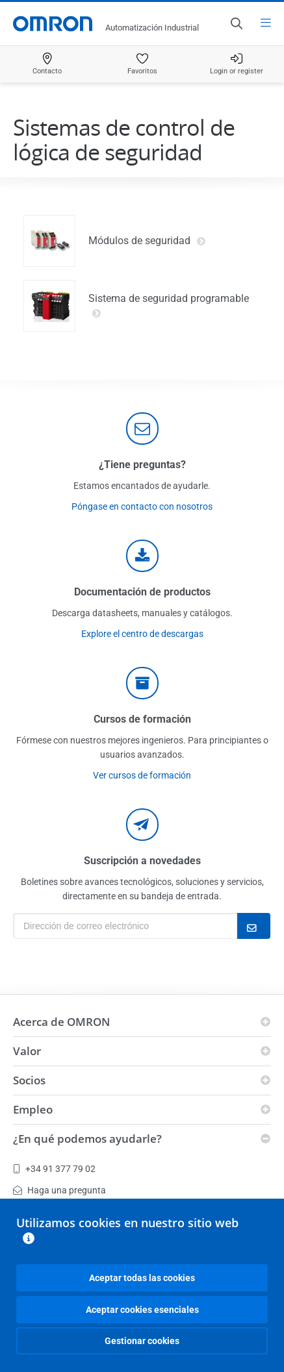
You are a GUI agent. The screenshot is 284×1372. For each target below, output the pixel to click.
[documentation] (142, 556)
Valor (27, 1050)
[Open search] (236, 23)
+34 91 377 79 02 (54, 1169)
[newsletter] (142, 824)
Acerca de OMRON (61, 1021)
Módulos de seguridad (147, 240)
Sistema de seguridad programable (168, 305)
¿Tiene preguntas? (142, 464)
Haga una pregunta (59, 1190)
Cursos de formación (142, 719)
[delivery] (142, 683)
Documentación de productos (142, 592)
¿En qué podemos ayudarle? (87, 1138)
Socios (29, 1080)
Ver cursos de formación (142, 775)
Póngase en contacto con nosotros (142, 506)
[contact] (142, 428)
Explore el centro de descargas (142, 634)
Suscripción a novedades (142, 860)
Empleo (33, 1109)
